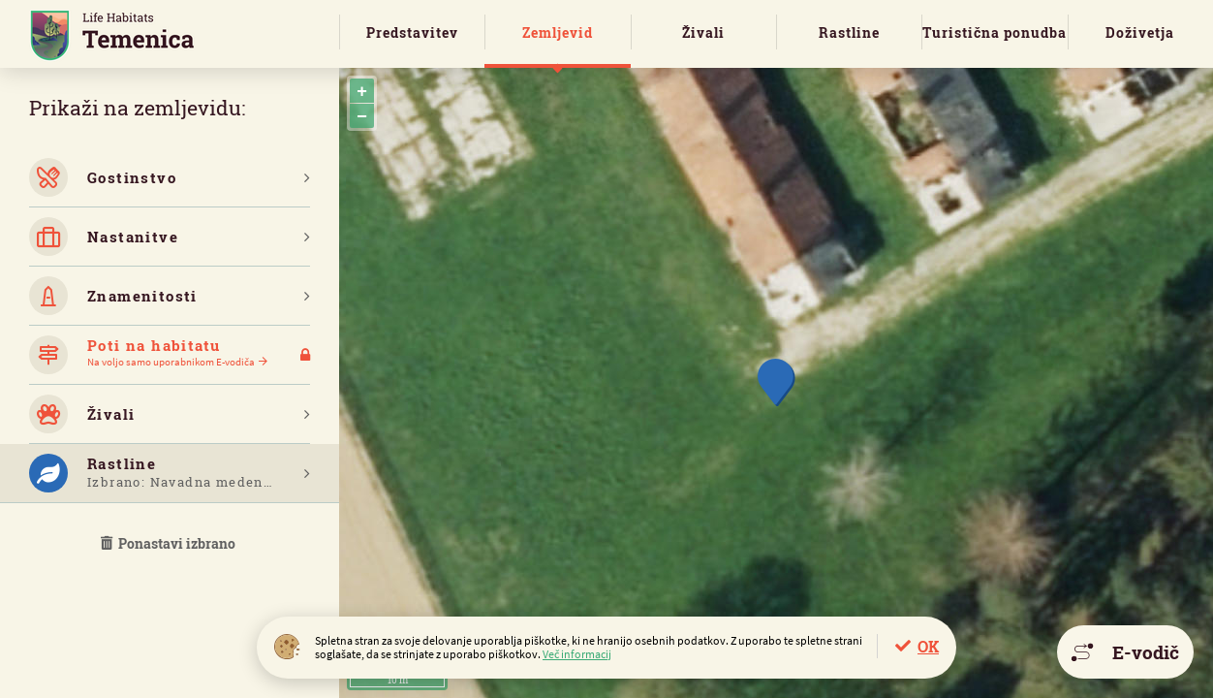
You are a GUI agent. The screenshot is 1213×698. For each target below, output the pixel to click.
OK (928, 646)
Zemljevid (557, 32)
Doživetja (1139, 32)
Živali (703, 32)
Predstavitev (412, 32)
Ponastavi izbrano (169, 543)
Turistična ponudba (994, 32)
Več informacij (577, 654)
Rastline (849, 32)
